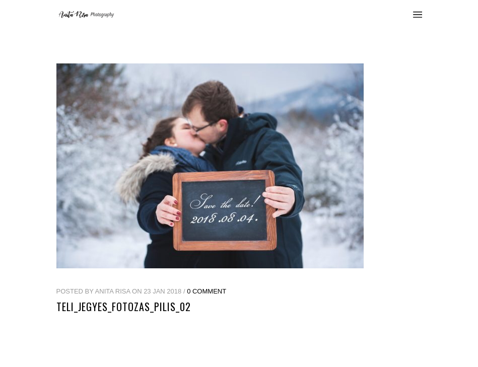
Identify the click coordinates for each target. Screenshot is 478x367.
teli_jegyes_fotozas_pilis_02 (123, 306)
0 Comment (206, 291)
